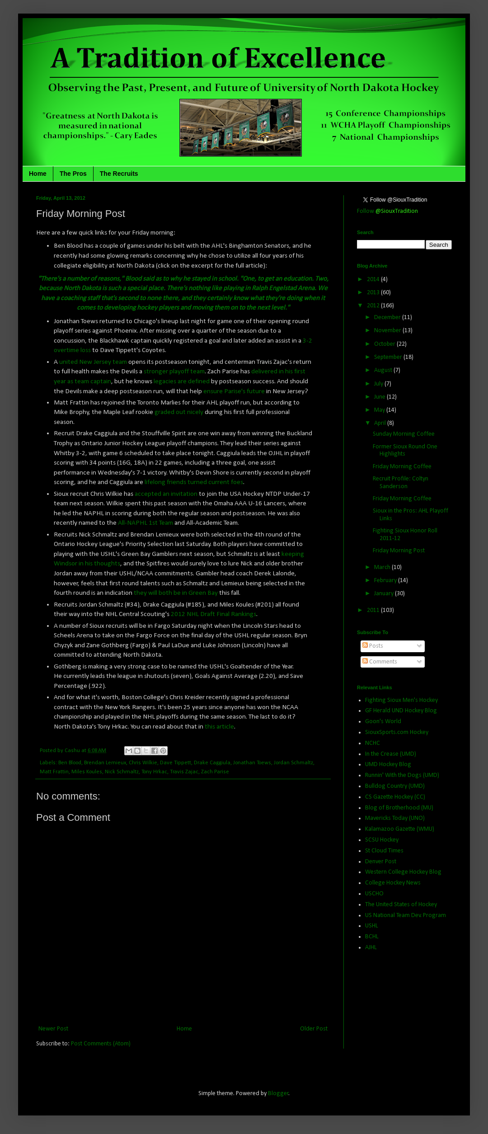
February (386, 580)
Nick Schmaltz (122, 772)
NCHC (372, 743)
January (384, 593)
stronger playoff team (174, 371)
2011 (374, 610)
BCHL (372, 936)
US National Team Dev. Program (405, 915)
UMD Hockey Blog (388, 764)
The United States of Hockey (401, 904)
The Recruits (119, 173)
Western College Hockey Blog (403, 872)
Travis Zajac (184, 772)
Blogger (278, 1093)
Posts (372, 646)
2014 (374, 279)
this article (219, 726)
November (388, 330)
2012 (374, 305)
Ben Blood (69, 763)
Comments (379, 662)
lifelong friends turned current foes (194, 482)
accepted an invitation (166, 494)
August (384, 370)
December (388, 317)
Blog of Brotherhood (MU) (399, 808)
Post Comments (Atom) (101, 1043)
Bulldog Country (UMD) (395, 786)
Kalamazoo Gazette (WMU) (399, 829)
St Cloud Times (384, 850)
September (389, 357)
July (379, 384)
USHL (371, 925)
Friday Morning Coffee (402, 466)
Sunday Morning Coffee (404, 434)
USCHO (374, 893)
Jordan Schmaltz (293, 763)
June (380, 397)
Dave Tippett (175, 763)
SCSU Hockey (382, 840)
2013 (374, 292)
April (380, 423)
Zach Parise (215, 772)
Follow (387, 211)
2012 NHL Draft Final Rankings (213, 614)
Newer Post (53, 1029)
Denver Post (380, 861)
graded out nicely (179, 412)
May (380, 410)
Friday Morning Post (399, 550)
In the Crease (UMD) (390, 754)
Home (38, 173)
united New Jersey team (93, 362)
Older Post (314, 1029)
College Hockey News (393, 883)
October (385, 344)
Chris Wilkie (143, 763)
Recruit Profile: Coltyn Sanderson (400, 482)
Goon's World (383, 721)
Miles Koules (86, 772)
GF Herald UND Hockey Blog (401, 710)
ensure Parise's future (234, 391)
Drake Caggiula (212, 763)
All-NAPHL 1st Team (145, 523)
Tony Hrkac (154, 772)
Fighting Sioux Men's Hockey (401, 700)
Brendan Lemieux (105, 763)
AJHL (371, 947)
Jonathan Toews (252, 763)
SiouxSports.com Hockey (396, 732)
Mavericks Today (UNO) (395, 818)
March (383, 567)
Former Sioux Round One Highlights (405, 450)
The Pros (73, 173)
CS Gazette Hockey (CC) (395, 797)
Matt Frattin (54, 772)
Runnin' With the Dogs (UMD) (402, 775)
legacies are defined (182, 381)
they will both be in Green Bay (176, 593)
